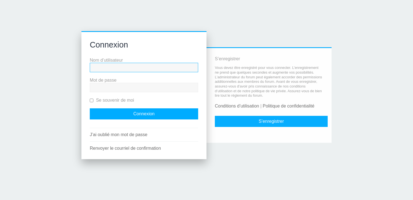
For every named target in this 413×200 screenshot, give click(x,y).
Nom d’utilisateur (106, 60)
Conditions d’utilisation (237, 106)
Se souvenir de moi (112, 100)
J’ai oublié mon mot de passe (118, 134)
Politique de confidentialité (288, 106)
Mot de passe (103, 80)
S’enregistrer (271, 121)
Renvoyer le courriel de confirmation (125, 148)
